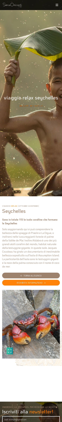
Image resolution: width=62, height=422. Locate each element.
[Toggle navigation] (57, 5)
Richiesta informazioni (31, 283)
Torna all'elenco (31, 275)
